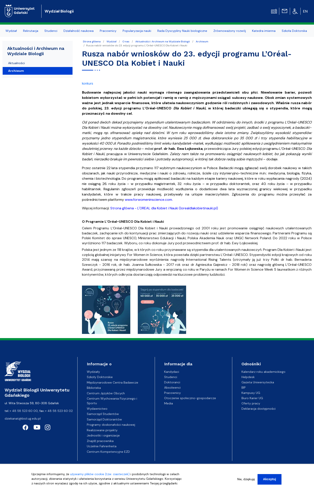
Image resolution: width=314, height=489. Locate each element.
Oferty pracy (250, 403)
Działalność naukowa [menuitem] (79, 31)
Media (168, 403)
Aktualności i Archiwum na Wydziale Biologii (162, 41)
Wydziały (93, 372)
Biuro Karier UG (252, 398)
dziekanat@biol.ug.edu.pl (23, 418)
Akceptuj (269, 480)
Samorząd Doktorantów (104, 419)
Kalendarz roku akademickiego (263, 372)
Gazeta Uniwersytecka (257, 382)
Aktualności (16, 63)
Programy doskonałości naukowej (111, 425)
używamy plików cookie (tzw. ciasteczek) (100, 475)
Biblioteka (94, 388)
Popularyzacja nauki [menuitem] (137, 31)
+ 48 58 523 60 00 (24, 411)
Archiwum (202, 41)
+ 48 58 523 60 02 (59, 411)
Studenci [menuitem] (50, 31)
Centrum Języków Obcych (106, 393)
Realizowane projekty (102, 430)
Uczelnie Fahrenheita (101, 446)
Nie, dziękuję (246, 480)
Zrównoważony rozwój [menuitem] (229, 31)
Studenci (170, 377)
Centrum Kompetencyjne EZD (108, 452)
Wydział (111, 41)
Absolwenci (172, 387)
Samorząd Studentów (103, 414)
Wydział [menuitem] (11, 31)
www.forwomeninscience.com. (149, 199)
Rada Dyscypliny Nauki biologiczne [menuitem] (182, 31)
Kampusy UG (250, 393)
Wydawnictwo (97, 409)
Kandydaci (171, 372)
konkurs (87, 83)
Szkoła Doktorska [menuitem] (294, 31)
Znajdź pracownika (100, 441)
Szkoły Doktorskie (100, 377)
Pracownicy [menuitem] (108, 31)
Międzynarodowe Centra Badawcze (112, 382)
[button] (106, 311)
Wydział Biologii (59, 11)
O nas (125, 41)
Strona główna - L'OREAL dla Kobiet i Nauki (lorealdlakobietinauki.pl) (164, 208)
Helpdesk (248, 377)
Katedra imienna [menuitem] (264, 31)
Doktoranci (172, 382)
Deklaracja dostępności (258, 409)
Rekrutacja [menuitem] (30, 31)
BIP (243, 387)
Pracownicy (172, 393)
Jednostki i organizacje (103, 435)
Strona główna (92, 41)
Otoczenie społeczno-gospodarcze (190, 398)
